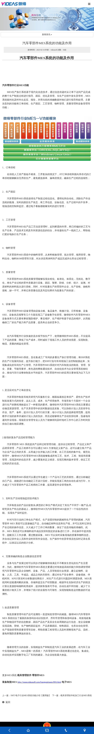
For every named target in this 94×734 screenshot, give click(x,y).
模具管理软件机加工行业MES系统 (76, 695)
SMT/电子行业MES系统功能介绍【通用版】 (31, 695)
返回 (6, 702)
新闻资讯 (47, 34)
